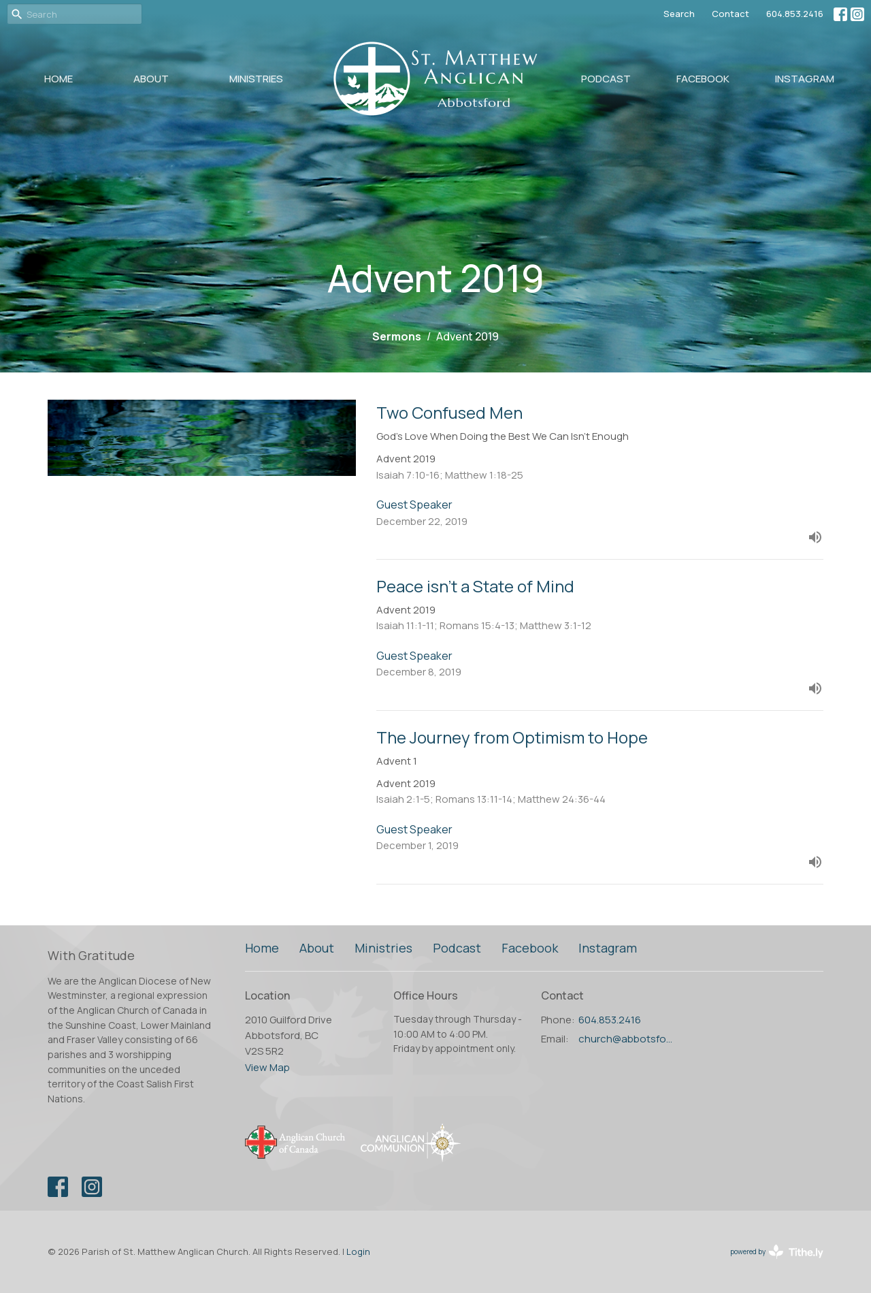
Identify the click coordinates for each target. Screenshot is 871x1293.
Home (58, 78)
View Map (267, 1067)
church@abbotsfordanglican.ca (627, 1039)
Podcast (606, 78)
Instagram (804, 78)
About (151, 78)
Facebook (702, 78)
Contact (730, 13)
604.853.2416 (794, 13)
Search (679, 13)
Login (358, 1251)
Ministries (256, 78)
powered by (776, 1251)
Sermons (396, 336)
